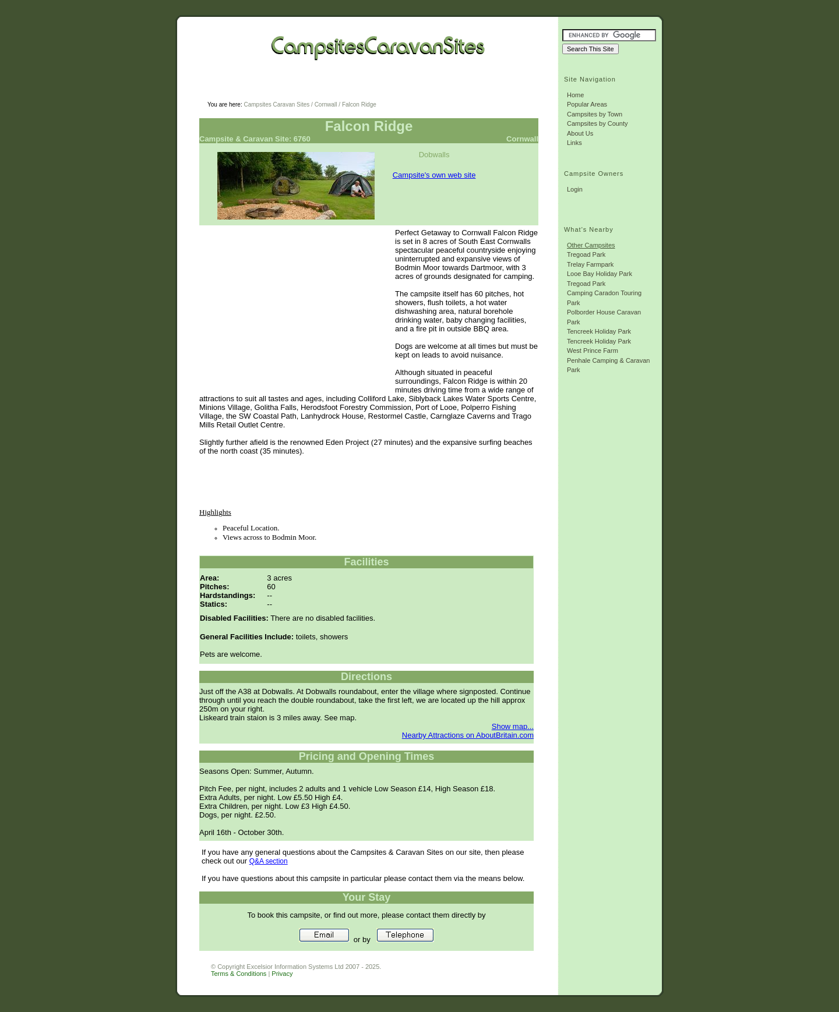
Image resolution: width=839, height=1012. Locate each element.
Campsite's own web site (434, 175)
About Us (580, 133)
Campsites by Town (594, 114)
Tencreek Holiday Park (599, 331)
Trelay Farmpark (590, 264)
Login (575, 189)
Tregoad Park (586, 254)
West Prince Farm (592, 350)
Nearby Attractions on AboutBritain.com (468, 735)
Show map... (513, 726)
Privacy (282, 973)
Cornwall (326, 104)
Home (575, 94)
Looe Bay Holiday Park (599, 273)
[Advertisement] (347, 87)
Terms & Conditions (238, 973)
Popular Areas (587, 104)
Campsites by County (597, 123)
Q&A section (268, 861)
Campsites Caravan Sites (276, 104)
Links (574, 142)
